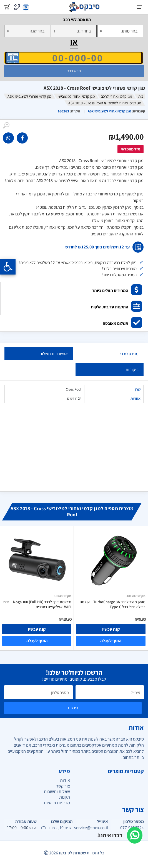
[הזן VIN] (73, 58)
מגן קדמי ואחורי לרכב (116, 96)
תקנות (64, 797)
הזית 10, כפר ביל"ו (56, 828)
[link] (22, 138)
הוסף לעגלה (110, 641)
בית (140, 96)
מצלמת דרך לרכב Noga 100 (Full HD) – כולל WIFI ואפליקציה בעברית (37, 604)
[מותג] (120, 31)
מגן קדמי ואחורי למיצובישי (76, 96)
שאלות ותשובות (57, 791)
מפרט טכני (129, 354)
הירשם (73, 707)
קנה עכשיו (111, 629)
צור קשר (63, 786)
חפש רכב (74, 70)
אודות (65, 780)
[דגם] (74, 31)
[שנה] (27, 31)
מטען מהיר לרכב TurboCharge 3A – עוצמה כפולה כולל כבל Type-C (113, 604)
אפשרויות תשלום (53, 354)
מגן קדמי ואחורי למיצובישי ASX (29, 96)
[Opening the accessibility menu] (8, 267)
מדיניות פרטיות (57, 803)
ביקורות (132, 370)
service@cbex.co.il (92, 828)
